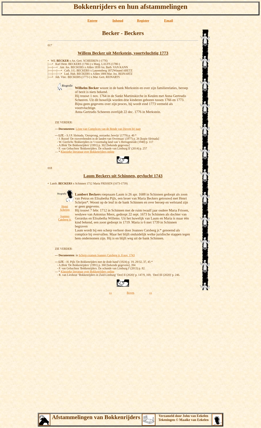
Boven (130, 292)
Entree (92, 20)
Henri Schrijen (65, 208)
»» (150, 292)
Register (143, 20)
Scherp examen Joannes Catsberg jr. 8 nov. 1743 (107, 255)
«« (110, 292)
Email (168, 20)
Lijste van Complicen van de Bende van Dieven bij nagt (108, 128)
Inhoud (117, 20)
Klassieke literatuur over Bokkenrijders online (87, 151)
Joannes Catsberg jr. (64, 218)
